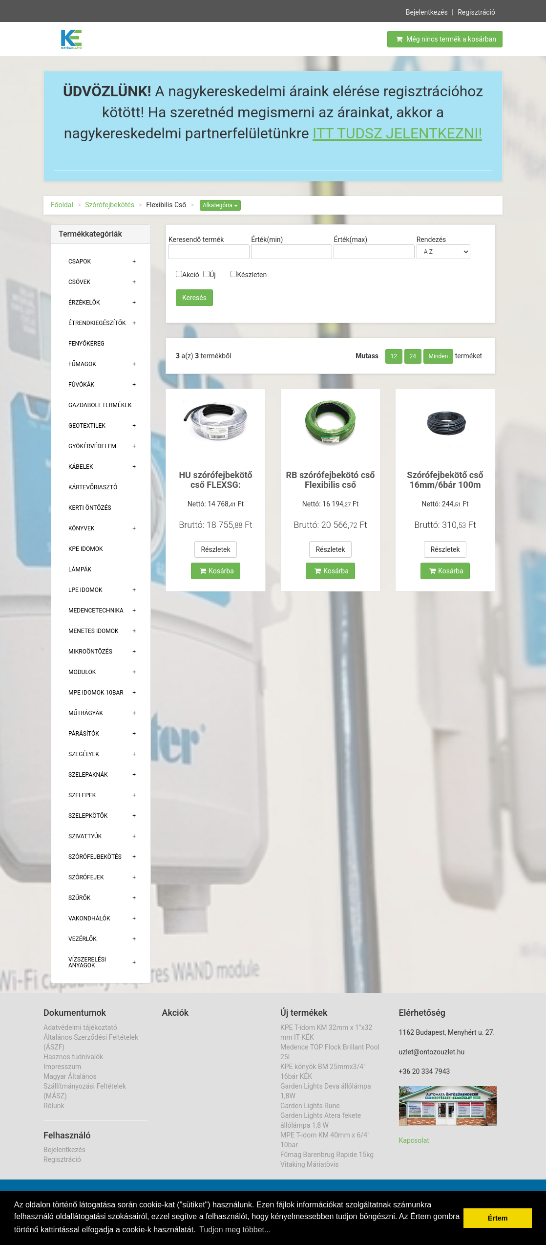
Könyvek (81, 528)
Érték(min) (267, 239)
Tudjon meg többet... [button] (235, 1229)
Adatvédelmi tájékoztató (80, 1027)
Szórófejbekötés (109, 205)
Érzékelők (84, 302)
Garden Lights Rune (310, 1106)
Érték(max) (350, 239)
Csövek (79, 282)
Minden (438, 356)
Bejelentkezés (427, 12)
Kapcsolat (414, 1140)
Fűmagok (82, 364)
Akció (187, 275)
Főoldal (62, 205)
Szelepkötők (87, 815)
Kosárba (217, 571)
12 (394, 356)
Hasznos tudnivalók (73, 1057)
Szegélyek (83, 754)
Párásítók (83, 733)
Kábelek (80, 466)
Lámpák (79, 569)
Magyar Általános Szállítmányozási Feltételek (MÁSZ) (84, 1086)
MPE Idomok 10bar (96, 692)
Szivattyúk (85, 836)
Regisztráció (476, 12)
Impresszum (62, 1066)
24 (413, 356)
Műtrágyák (85, 713)
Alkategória (220, 205)
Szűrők (79, 898)
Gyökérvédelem (92, 446)
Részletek (215, 549)
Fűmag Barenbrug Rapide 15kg (327, 1154)
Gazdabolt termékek (100, 405)
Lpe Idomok (85, 590)
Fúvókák (81, 384)
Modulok (82, 672)
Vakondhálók (89, 918)
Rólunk (53, 1106)
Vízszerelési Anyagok (87, 962)
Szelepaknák (88, 774)
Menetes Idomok (93, 631)
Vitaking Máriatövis (309, 1164)
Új (209, 275)
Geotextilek (86, 425)
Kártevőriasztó (92, 487)
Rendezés (431, 239)
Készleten (249, 275)
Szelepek (82, 795)
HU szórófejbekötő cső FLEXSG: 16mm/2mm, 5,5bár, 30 (215, 489)
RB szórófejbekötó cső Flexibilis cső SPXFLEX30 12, (330, 485)
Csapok (79, 261)
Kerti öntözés (89, 507)
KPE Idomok (85, 549)
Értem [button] (498, 1218)
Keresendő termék (196, 239)
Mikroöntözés (90, 651)
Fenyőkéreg (86, 343)
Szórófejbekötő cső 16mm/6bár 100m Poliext (445, 485)
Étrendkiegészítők (97, 323)
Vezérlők (82, 939)
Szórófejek (86, 877)
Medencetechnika (96, 610)
